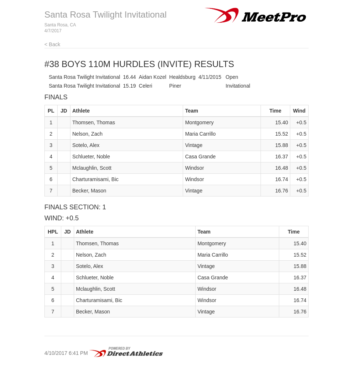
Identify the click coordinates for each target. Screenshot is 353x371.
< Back (52, 44)
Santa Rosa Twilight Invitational (105, 14)
